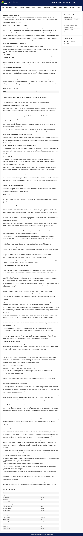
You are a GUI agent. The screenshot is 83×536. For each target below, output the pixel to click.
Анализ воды (72, 7)
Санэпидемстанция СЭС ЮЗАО (37, 534)
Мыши (65, 7)
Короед (39, 7)
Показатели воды (67, 31)
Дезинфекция (47, 7)
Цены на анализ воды (68, 17)
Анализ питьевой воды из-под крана (70, 25)
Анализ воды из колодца (68, 29)
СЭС (3, 7)
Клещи (33, 7)
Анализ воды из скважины (68, 27)
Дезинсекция (9, 7)
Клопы (15, 7)
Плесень (54, 7)
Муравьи (28, 7)
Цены (78, 7)
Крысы (60, 7)
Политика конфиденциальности (48, 534)
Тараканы (21, 7)
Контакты (4, 10)
